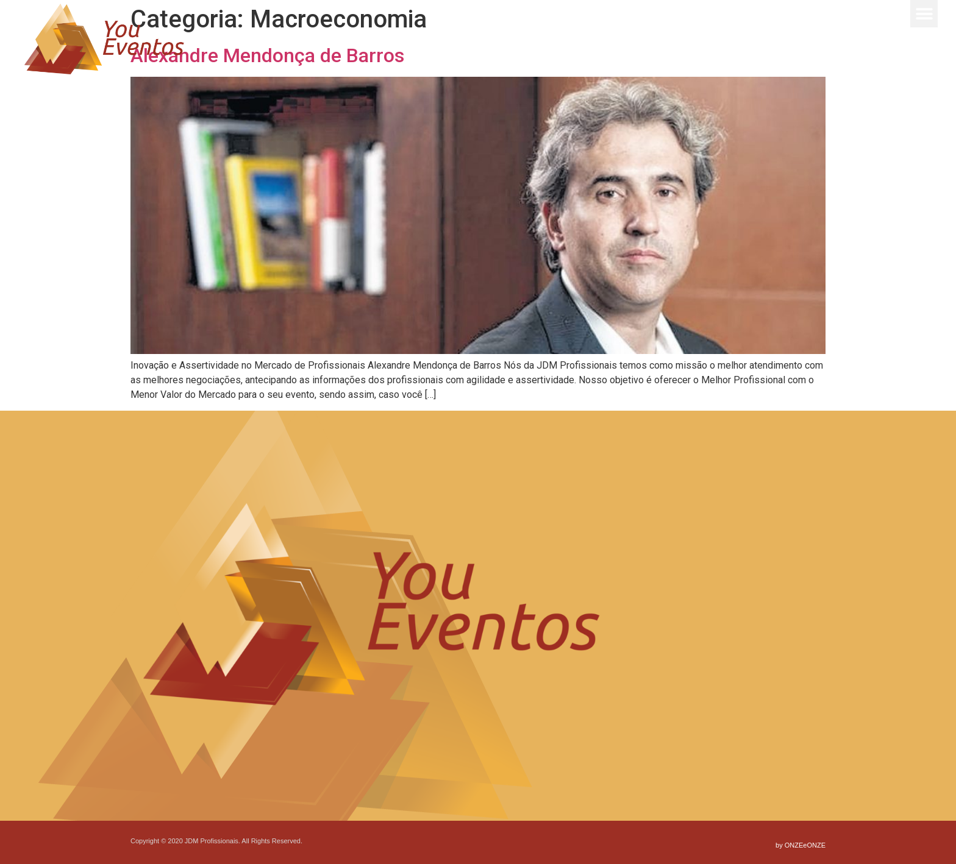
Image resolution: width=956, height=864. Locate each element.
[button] (924, 13)
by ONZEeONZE (801, 845)
